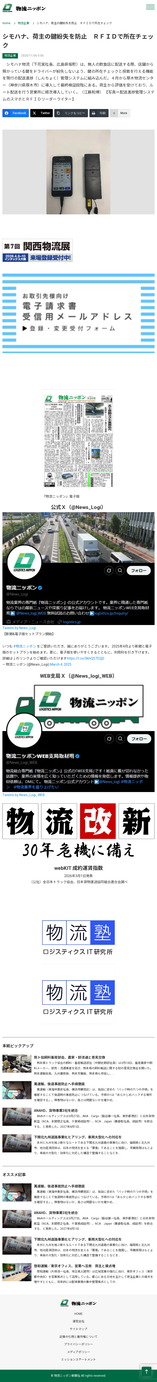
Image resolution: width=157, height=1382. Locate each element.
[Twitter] (41, 113)
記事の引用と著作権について (78, 1336)
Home (6, 23)
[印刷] (99, 113)
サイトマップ (78, 1329)
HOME (78, 1314)
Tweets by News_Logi (19, 628)
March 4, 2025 (60, 664)
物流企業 (23, 23)
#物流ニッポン (24, 646)
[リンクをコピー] (71, 113)
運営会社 (78, 1321)
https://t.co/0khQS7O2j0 (85, 658)
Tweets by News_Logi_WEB (23, 795)
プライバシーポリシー (78, 1344)
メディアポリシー (78, 1352)
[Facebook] (15, 113)
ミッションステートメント (78, 1359)
